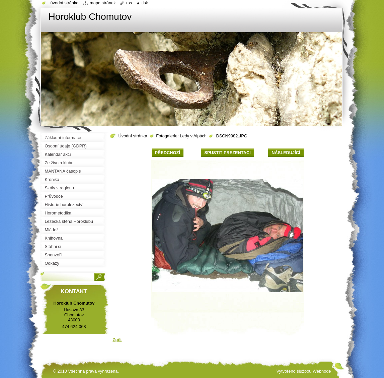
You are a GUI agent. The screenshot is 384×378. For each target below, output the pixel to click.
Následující (286, 152)
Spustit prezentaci (227, 152)
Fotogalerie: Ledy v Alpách (181, 135)
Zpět (117, 339)
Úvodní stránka (133, 135)
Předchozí (167, 152)
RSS (129, 2)
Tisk (145, 2)
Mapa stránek (103, 2)
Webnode (322, 371)
